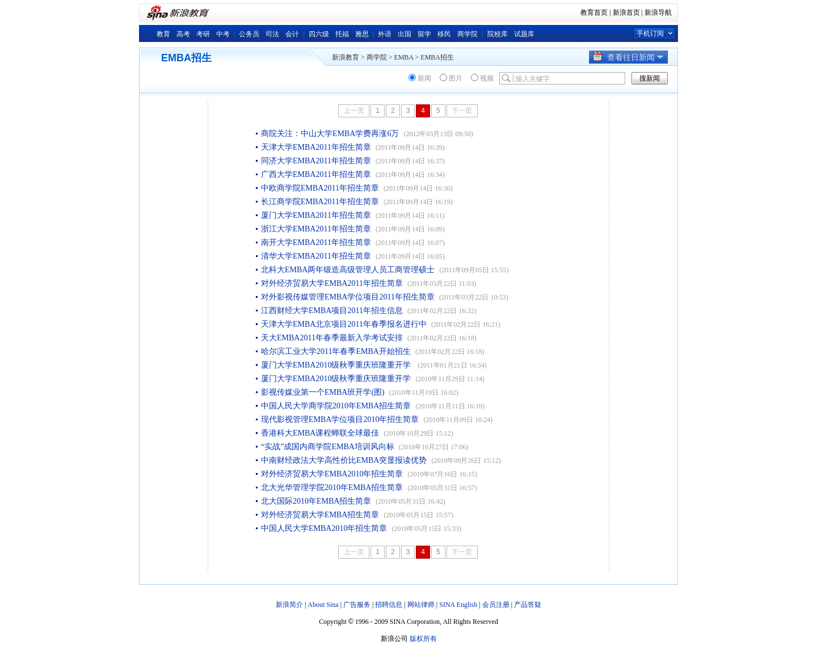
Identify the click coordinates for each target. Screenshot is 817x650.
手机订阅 (650, 33)
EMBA (404, 57)
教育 (163, 34)
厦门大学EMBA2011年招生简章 (316, 215)
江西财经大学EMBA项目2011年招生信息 (332, 310)
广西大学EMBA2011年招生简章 (316, 174)
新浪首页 (626, 12)
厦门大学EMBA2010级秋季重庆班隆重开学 (337, 365)
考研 (203, 34)
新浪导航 (658, 12)
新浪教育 (345, 57)
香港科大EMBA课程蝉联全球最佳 (320, 433)
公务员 (249, 34)
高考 (183, 34)
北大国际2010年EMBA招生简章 (316, 501)
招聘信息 (388, 605)
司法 (272, 34)
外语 (384, 34)
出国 (404, 34)
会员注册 (495, 605)
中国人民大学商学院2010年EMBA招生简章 (336, 406)
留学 (424, 34)
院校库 (497, 34)
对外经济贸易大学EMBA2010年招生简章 (332, 474)
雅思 (362, 34)
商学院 (467, 34)
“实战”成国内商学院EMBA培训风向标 (327, 446)
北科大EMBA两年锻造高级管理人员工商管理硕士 (348, 269)
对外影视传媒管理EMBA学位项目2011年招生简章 (348, 297)
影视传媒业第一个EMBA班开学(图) (323, 392)
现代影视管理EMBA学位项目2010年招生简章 (340, 419)
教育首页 (594, 12)
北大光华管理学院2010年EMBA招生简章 (332, 487)
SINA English (458, 605)
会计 (292, 34)
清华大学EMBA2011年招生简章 (316, 256)
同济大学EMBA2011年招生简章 (316, 161)
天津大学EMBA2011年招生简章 (316, 147)
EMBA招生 (437, 57)
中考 (223, 34)
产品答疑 (527, 605)
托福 (342, 34)
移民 (444, 34)
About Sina (323, 605)
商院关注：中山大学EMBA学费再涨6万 (330, 133)
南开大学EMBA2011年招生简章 (316, 242)
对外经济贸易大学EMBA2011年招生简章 (332, 283)
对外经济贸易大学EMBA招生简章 (320, 514)
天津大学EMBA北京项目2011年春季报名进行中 (344, 324)
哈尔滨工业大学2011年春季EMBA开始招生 (336, 351)
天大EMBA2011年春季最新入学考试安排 (332, 338)
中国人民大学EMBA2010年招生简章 (324, 528)
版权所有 (423, 639)
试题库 (524, 34)
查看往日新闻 (629, 57)
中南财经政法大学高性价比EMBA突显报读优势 (344, 460)
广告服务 (356, 605)
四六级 (319, 34)
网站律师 (421, 605)
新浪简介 (289, 605)
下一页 (462, 111)
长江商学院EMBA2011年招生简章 (320, 201)
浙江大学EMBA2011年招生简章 (316, 229)
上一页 (354, 111)
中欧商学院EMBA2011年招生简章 (320, 188)
